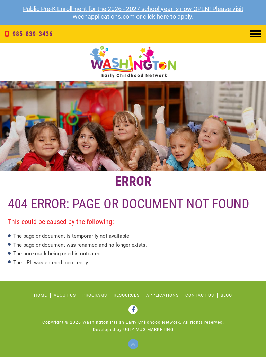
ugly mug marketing (148, 329)
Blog (226, 295)
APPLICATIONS (162, 295)
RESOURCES (127, 295)
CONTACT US (199, 295)
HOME (40, 295)
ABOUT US (65, 295)
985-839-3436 (29, 33)
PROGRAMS (94, 295)
